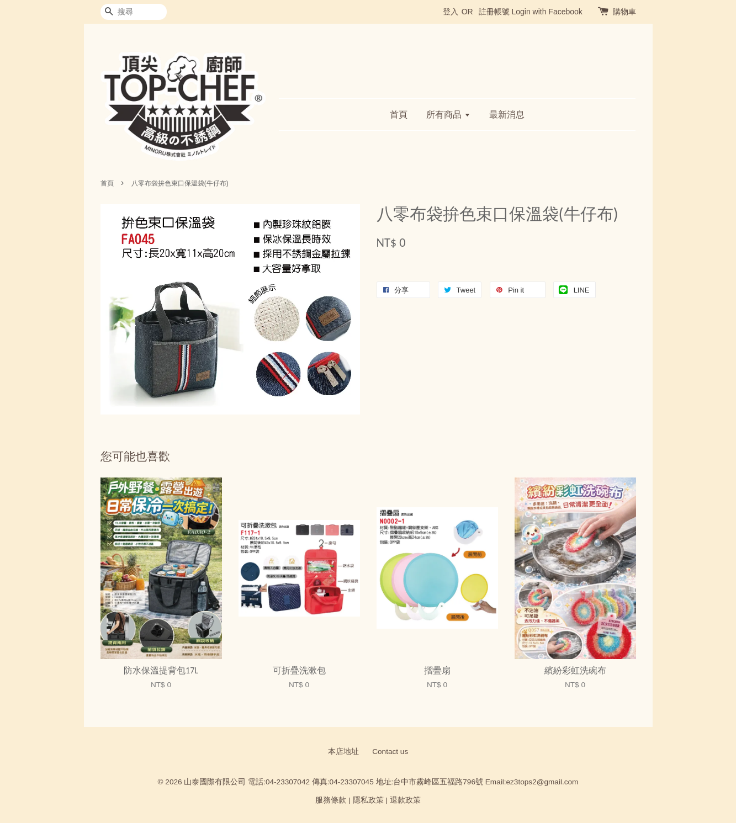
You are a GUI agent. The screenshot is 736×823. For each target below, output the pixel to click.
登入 (450, 11)
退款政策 (405, 800)
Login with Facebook (546, 11)
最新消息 (507, 114)
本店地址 (343, 751)
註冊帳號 (494, 11)
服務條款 (330, 800)
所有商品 (448, 114)
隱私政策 (368, 800)
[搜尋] (133, 12)
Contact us (390, 751)
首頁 (398, 114)
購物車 (624, 11)
